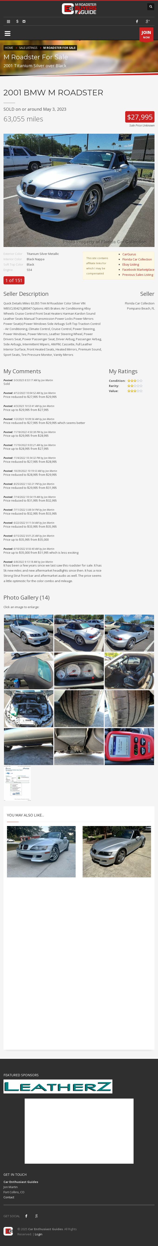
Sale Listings (28, 48)
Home (9, 48)
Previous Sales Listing (137, 275)
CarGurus (129, 254)
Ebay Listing (130, 264)
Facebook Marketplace (138, 269)
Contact (8, 1197)
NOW (146, 35)
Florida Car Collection (137, 259)
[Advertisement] (79, 922)
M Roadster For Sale (59, 48)
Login (38, 1234)
